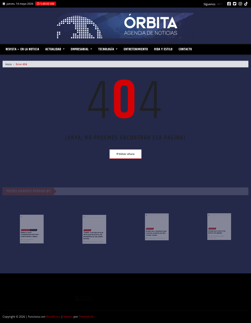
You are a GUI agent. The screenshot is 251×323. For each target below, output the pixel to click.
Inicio (8, 65)
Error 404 (21, 65)
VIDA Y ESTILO (163, 49)
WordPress (53, 317)
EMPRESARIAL (81, 49)
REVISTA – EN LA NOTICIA (22, 49)
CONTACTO (185, 49)
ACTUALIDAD (55, 49)
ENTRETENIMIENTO (136, 49)
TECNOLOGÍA (108, 49)
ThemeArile (86, 317)
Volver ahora (125, 154)
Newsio (68, 317)
